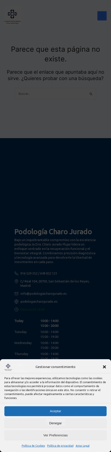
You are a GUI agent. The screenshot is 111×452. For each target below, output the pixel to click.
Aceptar (55, 411)
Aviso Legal (83, 445)
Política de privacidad (60, 445)
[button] (104, 367)
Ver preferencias (55, 435)
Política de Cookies (33, 445)
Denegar (55, 423)
